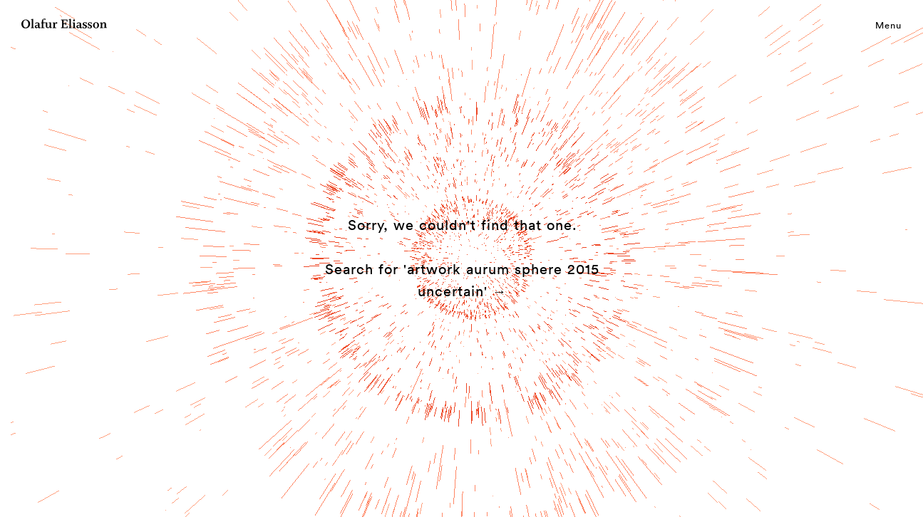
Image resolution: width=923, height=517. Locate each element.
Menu (888, 25)
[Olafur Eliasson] (64, 25)
